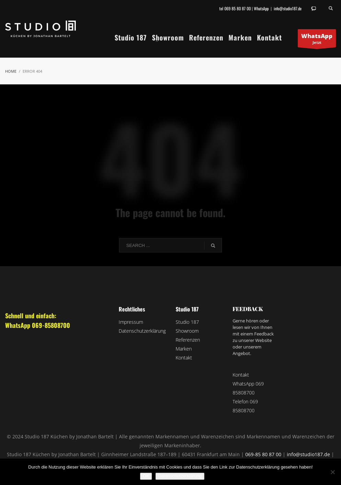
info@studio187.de (288, 8)
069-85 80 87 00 (263, 454)
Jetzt (317, 39)
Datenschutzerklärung (179, 475)
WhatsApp (261, 8)
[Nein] (332, 472)
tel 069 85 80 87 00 (235, 8)
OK (146, 475)
